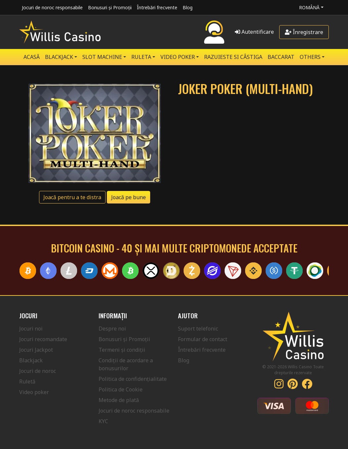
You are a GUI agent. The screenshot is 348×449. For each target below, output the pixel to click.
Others (310, 57)
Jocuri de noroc (37, 371)
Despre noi (112, 328)
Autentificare (254, 31)
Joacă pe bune (128, 197)
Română (309, 7)
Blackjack (31, 360)
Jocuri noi (31, 328)
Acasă (31, 57)
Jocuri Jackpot (36, 349)
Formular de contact (202, 339)
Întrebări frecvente (157, 7)
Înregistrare (304, 32)
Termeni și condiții (122, 349)
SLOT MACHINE (102, 57)
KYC (103, 421)
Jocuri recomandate (43, 339)
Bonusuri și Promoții (110, 7)
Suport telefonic (198, 328)
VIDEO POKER (177, 57)
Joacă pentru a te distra (72, 197)
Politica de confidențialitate (133, 378)
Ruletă (27, 381)
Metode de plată (119, 400)
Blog (188, 7)
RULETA (141, 57)
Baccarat (281, 57)
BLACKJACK (59, 57)
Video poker (34, 392)
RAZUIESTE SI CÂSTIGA (233, 57)
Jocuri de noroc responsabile (52, 7)
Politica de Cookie (121, 389)
